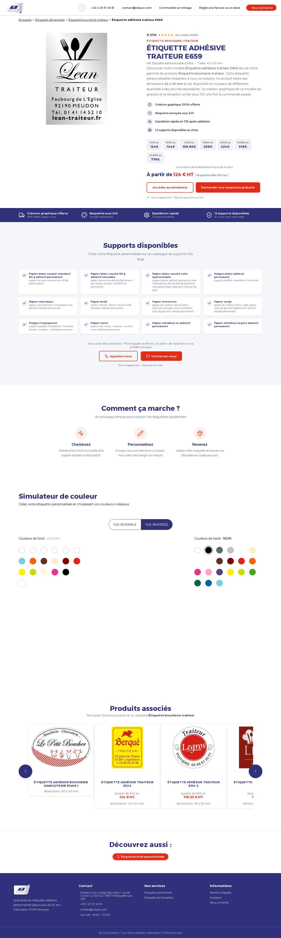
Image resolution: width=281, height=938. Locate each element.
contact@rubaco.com (137, 7)
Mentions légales (220, 892)
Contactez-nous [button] (161, 356)
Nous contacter (262, 7)
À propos (215, 897)
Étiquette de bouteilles (158, 897)
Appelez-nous (118, 356)
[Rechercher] (81, 8)
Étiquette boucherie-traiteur (88, 19)
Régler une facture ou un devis (219, 7)
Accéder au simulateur (170, 187)
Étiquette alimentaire (50, 19)
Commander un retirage (175, 7)
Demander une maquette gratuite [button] (228, 187)
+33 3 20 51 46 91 (102, 7)
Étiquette (25, 19)
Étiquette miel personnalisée (140, 856)
